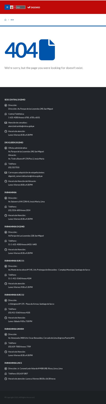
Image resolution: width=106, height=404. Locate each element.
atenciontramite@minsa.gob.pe (21, 126)
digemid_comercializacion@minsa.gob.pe (25, 176)
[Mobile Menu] (7, 7)
